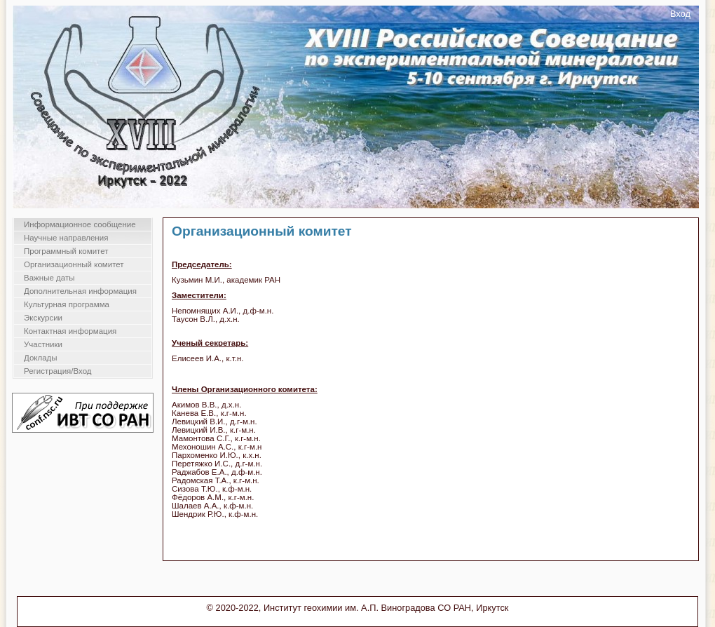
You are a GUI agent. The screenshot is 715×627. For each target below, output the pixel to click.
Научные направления (66, 238)
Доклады (40, 357)
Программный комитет (66, 251)
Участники (43, 344)
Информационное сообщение (80, 224)
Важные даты (49, 278)
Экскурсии (43, 318)
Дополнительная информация (80, 291)
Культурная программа (66, 304)
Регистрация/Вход (58, 371)
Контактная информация (70, 331)
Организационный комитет (74, 264)
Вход (680, 13)
